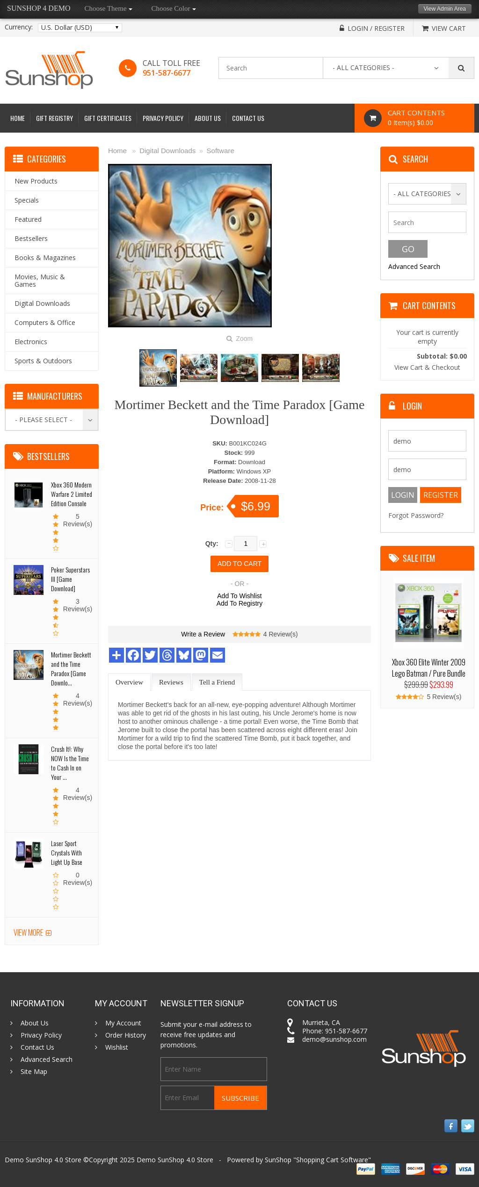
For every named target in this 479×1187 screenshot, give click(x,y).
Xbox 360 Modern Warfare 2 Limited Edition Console (71, 494)
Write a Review (203, 634)
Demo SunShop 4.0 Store (175, 1159)
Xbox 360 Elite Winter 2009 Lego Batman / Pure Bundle (428, 668)
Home (17, 118)
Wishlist (116, 1047)
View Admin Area (445, 9)
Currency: (19, 27)
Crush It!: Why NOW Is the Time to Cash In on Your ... (70, 763)
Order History (125, 1035)
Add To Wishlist (239, 596)
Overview (129, 682)
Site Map (34, 1071)
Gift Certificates (107, 118)
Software (220, 151)
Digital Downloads (167, 151)
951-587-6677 (166, 73)
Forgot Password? (415, 515)
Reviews (171, 682)
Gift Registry (54, 118)
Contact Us (248, 118)
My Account (123, 1023)
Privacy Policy (163, 118)
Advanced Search (414, 266)
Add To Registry (240, 603)
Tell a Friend (217, 682)
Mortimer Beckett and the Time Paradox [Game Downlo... (71, 668)
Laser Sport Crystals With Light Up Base (66, 852)
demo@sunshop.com (334, 1039)
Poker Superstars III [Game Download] (70, 579)
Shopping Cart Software (332, 1159)
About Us (208, 118)
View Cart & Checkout (427, 367)
